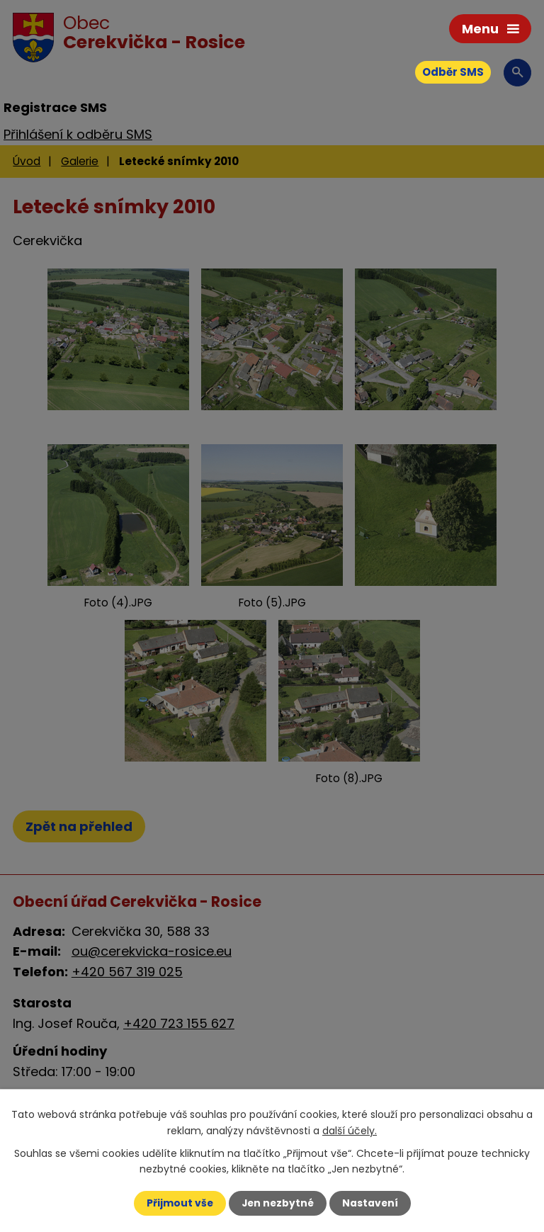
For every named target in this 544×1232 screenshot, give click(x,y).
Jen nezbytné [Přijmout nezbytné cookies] (277, 1203)
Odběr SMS (453, 71)
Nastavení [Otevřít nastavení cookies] (371, 1203)
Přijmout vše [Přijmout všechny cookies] (178, 1203)
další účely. (349, 1130)
